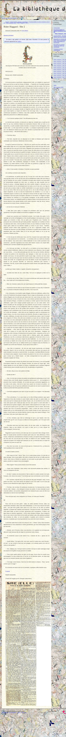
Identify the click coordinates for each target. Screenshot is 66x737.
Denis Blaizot (25, 30)
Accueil (7, 21)
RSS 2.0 (24, 712)
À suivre (7, 571)
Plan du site (5, 712)
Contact (19, 712)
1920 (55, 85)
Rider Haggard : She (11, 22)
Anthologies (57, 28)
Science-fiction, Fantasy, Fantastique (19, 21)
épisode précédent (8, 35)
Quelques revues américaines (58, 49)
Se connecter (12, 712)
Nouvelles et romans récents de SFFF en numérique (59, 46)
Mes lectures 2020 (58, 87)
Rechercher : (21, 18)
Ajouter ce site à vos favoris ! (9, 18)
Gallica (19, 41)
